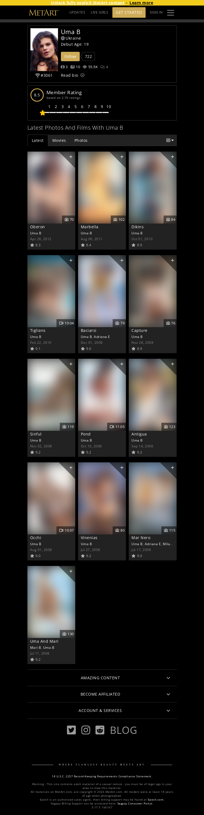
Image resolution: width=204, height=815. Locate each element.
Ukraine (71, 38)
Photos (81, 140)
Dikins (137, 226)
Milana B (170, 544)
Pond (86, 434)
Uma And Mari (44, 641)
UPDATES (77, 12)
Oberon (37, 226)
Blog (123, 730)
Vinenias (89, 537)
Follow (70, 56)
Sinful (36, 434)
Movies (59, 140)
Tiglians (38, 330)
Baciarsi (89, 330)
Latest (38, 140)
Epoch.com (156, 799)
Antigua (139, 434)
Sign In (156, 12)
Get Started (129, 12)
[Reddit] (99, 730)
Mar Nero (140, 537)
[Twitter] (71, 730)
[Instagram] (85, 730)
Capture (139, 330)
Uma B (36, 233)
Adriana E (102, 336)
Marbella (90, 226)
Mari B (35, 647)
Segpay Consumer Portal (135, 803)
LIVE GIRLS (99, 12)
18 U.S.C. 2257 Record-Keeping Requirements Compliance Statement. (102, 776)
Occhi (36, 537)
